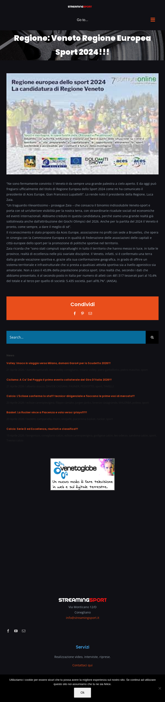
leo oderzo (121, 435)
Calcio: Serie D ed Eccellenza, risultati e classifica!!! (42, 429)
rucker (101, 419)
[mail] (23, 631)
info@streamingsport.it (82, 618)
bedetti (31, 419)
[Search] (152, 337)
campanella (44, 419)
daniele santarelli (37, 370)
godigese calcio (103, 435)
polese (136, 402)
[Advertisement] (82, 541)
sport (144, 370)
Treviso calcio (14, 440)
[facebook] (8, 631)
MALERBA (125, 402)
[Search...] (76, 337)
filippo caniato (65, 402)
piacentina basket (84, 419)
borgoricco (33, 435)
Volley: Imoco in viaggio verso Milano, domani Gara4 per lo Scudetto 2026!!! (58, 363)
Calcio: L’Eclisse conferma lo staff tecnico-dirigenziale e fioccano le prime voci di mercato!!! (70, 396)
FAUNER (74, 386)
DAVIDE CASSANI (56, 386)
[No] (159, 688)
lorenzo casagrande (104, 402)
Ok (82, 692)
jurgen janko (83, 402)
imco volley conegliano (63, 370)
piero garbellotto (108, 370)
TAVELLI (109, 386)
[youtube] (16, 631)
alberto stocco (35, 386)
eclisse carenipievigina (40, 402)
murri (56, 419)
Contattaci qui (82, 665)
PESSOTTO (87, 386)
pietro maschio (130, 370)
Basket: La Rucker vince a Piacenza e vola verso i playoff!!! (46, 412)
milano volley (87, 370)
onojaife (66, 419)
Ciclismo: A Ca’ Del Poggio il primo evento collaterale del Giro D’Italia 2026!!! (59, 380)
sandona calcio (138, 435)
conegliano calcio (52, 435)
